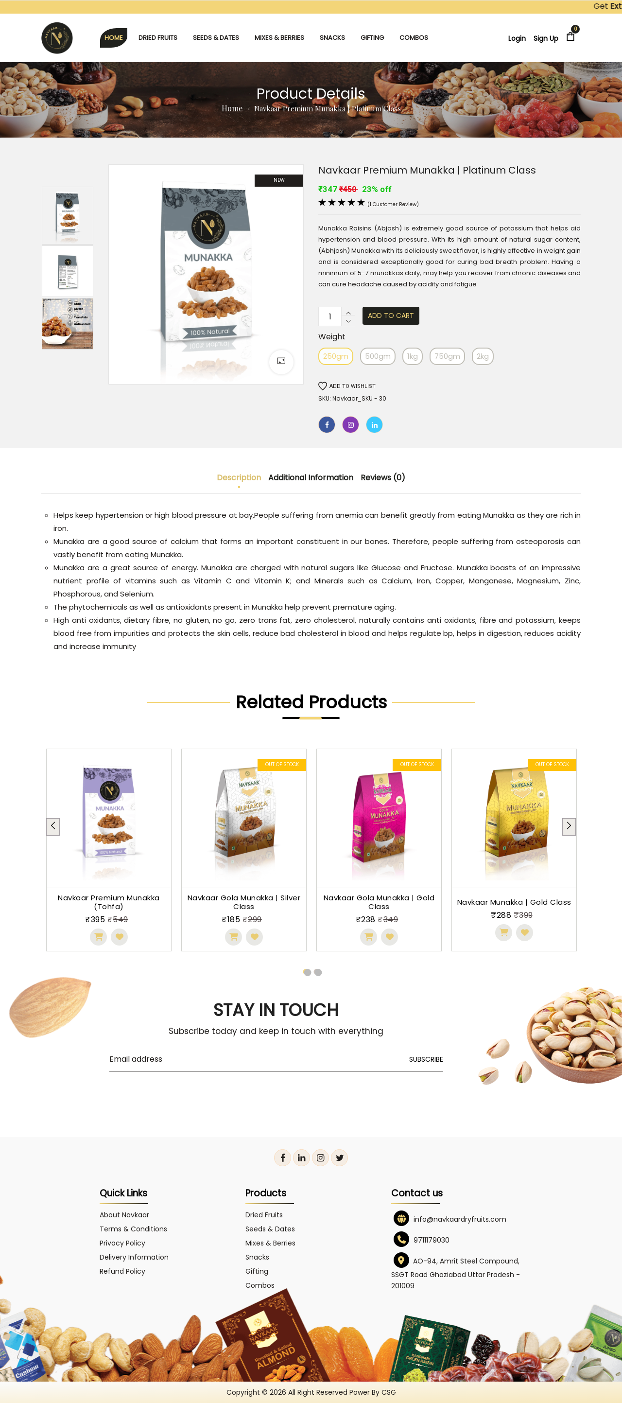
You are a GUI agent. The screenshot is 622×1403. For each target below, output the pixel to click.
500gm (378, 356)
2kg (483, 356)
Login (517, 38)
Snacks (332, 37)
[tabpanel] (109, 850)
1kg (412, 356)
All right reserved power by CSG (342, 1392)
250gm (335, 356)
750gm (447, 356)
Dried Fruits (157, 37)
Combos (413, 37)
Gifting (372, 37)
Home (232, 108)
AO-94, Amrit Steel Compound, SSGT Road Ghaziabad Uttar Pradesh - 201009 (455, 1273)
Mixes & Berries (279, 37)
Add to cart (391, 315)
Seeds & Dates (216, 37)
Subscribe (426, 1059)
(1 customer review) (393, 204)
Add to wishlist (347, 386)
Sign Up (546, 38)
